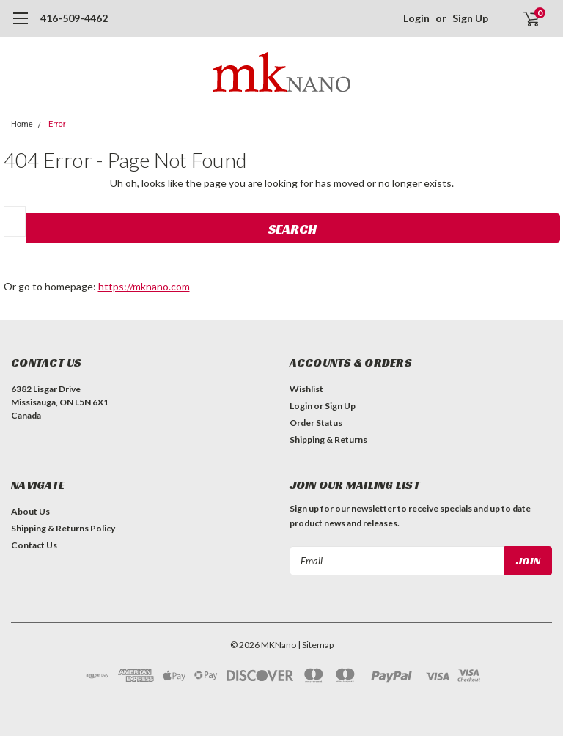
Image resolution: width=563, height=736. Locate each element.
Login (416, 18)
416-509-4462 (74, 18)
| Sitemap (316, 644)
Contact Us (34, 545)
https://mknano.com (144, 286)
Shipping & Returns (328, 439)
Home (22, 124)
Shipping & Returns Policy (63, 528)
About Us (30, 511)
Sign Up (470, 18)
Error (57, 124)
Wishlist (306, 388)
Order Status (316, 422)
